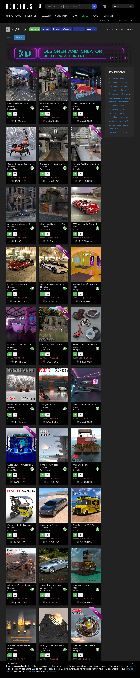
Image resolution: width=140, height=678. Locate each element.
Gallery (46, 16)
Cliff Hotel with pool (49, 465)
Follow (35, 29)
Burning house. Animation (52, 645)
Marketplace (13, 16)
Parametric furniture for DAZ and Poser (25, 404)
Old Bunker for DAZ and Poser (54, 164)
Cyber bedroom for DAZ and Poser (89, 404)
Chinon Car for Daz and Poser (21, 284)
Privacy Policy (50, 672)
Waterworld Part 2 (81, 585)
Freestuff (79, 29)
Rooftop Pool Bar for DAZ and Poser (89, 164)
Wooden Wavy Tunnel (118, 109)
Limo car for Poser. (48, 525)
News (75, 16)
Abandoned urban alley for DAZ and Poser (26, 224)
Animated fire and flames (18, 645)
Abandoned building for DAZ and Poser (58, 224)
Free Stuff (31, 16)
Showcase (19, 37)
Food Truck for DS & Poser (85, 525)
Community (61, 16)
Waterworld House (81, 465)
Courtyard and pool (49, 404)
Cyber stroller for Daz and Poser (22, 525)
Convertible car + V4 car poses (54, 585)
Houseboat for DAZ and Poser (122, 117)
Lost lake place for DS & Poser (54, 344)
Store (56, 29)
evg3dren (13, 109)
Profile (45, 29)
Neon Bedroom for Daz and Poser (88, 284)
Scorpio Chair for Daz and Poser (22, 164)
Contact (108, 16)
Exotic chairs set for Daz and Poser (89, 344)
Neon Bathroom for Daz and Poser (23, 344)
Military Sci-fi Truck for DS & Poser (23, 585)
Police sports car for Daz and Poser (56, 284)
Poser (95, 16)
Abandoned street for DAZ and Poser (57, 103)
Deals (85, 16)
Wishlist (91, 29)
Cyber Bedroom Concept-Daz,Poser (89, 103)
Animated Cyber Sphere (84, 645)
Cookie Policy (31, 672)
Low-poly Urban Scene (17, 103)
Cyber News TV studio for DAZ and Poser (26, 465)
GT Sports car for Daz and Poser (88, 224)
